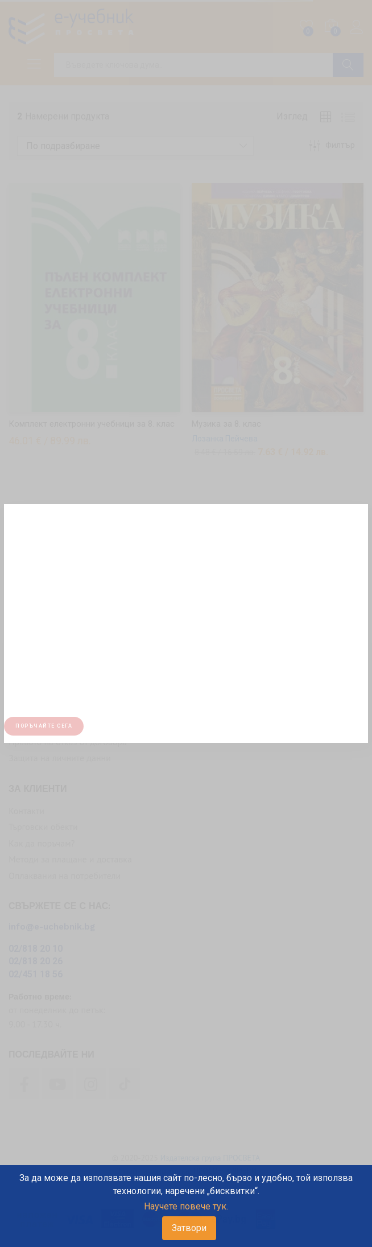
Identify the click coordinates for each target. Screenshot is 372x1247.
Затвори (189, 1228)
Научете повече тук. (186, 1206)
